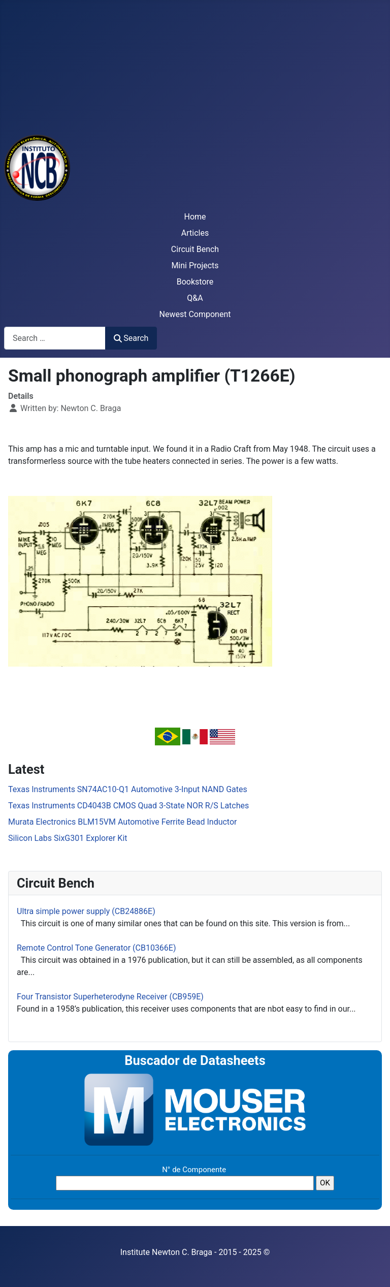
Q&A (195, 298)
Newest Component (195, 314)
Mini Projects (194, 265)
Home (195, 217)
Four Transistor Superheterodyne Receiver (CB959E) (110, 996)
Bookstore (195, 282)
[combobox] (55, 338)
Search (131, 338)
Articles (195, 233)
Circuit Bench (195, 249)
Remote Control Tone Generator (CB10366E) (96, 948)
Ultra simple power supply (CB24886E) (86, 911)
